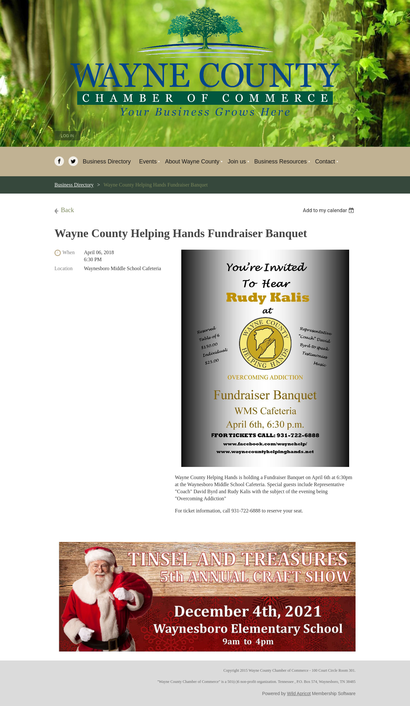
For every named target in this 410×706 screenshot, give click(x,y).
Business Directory (74, 184)
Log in (67, 136)
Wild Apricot (299, 693)
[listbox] (329, 210)
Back (67, 209)
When (68, 252)
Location (63, 268)
